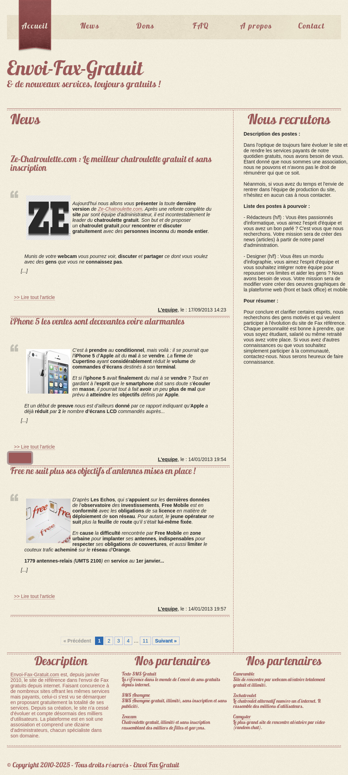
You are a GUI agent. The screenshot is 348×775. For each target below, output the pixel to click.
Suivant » (166, 641)
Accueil (35, 27)
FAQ (201, 27)
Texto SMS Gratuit (139, 674)
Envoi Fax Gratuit (156, 765)
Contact (311, 27)
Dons (145, 27)
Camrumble (243, 674)
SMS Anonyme (136, 695)
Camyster (242, 717)
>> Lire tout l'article (34, 297)
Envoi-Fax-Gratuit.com (34, 674)
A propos (256, 27)
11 (145, 641)
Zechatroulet (244, 696)
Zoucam (129, 717)
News (90, 27)
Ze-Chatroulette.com (120, 209)
